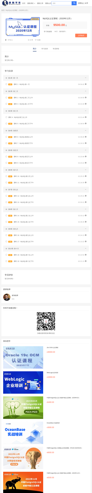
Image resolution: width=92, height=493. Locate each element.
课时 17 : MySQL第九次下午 (21, 242)
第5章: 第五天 (13, 150)
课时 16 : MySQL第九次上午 (21, 235)
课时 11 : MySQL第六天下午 (21, 183)
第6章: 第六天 (13, 170)
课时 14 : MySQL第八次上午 (21, 216)
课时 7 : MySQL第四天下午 (20, 143)
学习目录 (44, 49)
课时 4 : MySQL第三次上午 (17, 117)
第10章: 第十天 (13, 248)
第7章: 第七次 (13, 190)
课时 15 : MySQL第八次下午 (21, 222)
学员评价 (56, 49)
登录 (79, 3)
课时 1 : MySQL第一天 (19, 84)
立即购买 (81, 35)
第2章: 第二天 (13, 91)
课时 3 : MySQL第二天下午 (20, 104)
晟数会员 (48, 3)
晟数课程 (31, 3)
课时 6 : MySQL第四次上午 (20, 137)
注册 (86, 3)
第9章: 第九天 (13, 229)
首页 (23, 3)
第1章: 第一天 (13, 78)
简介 (34, 49)
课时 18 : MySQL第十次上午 (21, 255)
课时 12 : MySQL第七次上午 (21, 196)
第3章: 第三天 (13, 111)
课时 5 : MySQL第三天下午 (20, 124)
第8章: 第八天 (13, 209)
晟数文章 (40, 3)
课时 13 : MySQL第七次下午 (21, 202)
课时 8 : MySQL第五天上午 (20, 157)
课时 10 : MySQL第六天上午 (21, 176)
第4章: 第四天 (13, 131)
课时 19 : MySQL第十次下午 (21, 261)
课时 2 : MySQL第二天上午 (20, 98)
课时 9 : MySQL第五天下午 (20, 163)
